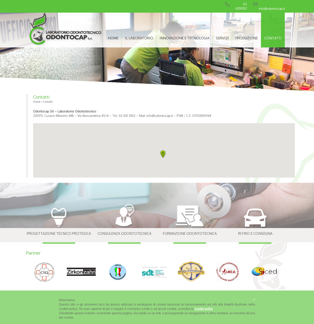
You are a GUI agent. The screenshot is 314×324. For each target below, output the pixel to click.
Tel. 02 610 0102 (123, 116)
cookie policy (204, 309)
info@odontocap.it (272, 8)
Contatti (41, 97)
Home (36, 101)
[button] (163, 154)
